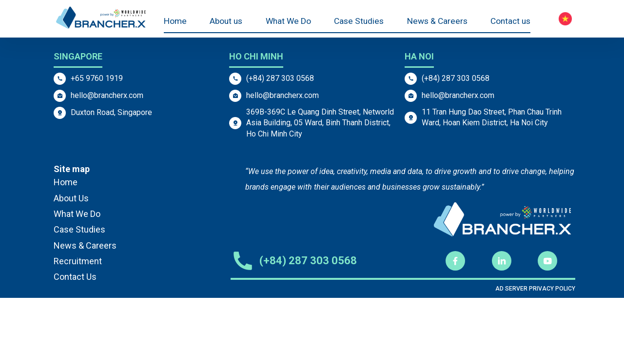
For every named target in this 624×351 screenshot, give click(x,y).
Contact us (509, 22)
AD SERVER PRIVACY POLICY (535, 288)
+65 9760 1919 (97, 78)
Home (176, 22)
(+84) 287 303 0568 (280, 78)
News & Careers (435, 22)
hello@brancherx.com (107, 95)
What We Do (287, 22)
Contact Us (75, 277)
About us (226, 22)
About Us (71, 198)
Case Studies (357, 22)
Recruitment (78, 261)
